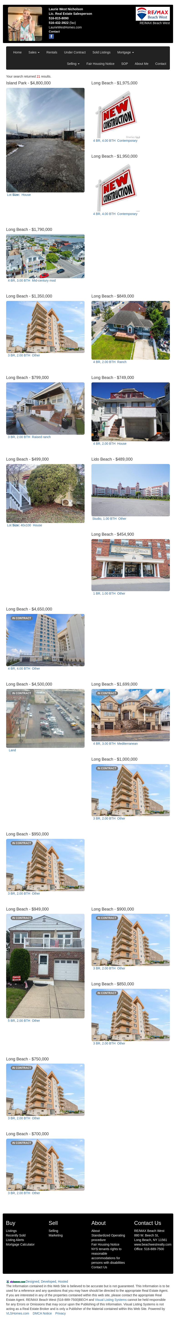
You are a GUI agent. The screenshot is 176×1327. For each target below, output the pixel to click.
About (95, 1231)
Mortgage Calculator (20, 1244)
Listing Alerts (15, 1240)
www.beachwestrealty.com (152, 1244)
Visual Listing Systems (111, 1300)
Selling (73, 64)
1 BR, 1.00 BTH (108, 593)
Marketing (56, 1235)
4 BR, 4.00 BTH (114, 140)
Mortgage (125, 52)
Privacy (60, 1313)
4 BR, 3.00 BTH (31, 280)
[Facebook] (51, 36)
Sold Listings (102, 52)
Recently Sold (15, 1235)
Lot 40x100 (24, 525)
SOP (124, 64)
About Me (141, 64)
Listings (11, 1231)
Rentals (51, 52)
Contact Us (99, 1267)
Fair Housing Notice (100, 64)
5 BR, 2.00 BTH (23, 1020)
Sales (34, 52)
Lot (19, 195)
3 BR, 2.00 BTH (23, 355)
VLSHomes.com (17, 1313)
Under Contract (75, 52)
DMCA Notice (42, 1313)
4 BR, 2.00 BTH (109, 362)
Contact (160, 64)
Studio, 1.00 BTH (109, 518)
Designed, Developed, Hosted (47, 1281)
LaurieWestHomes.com (65, 27)
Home (17, 52)
